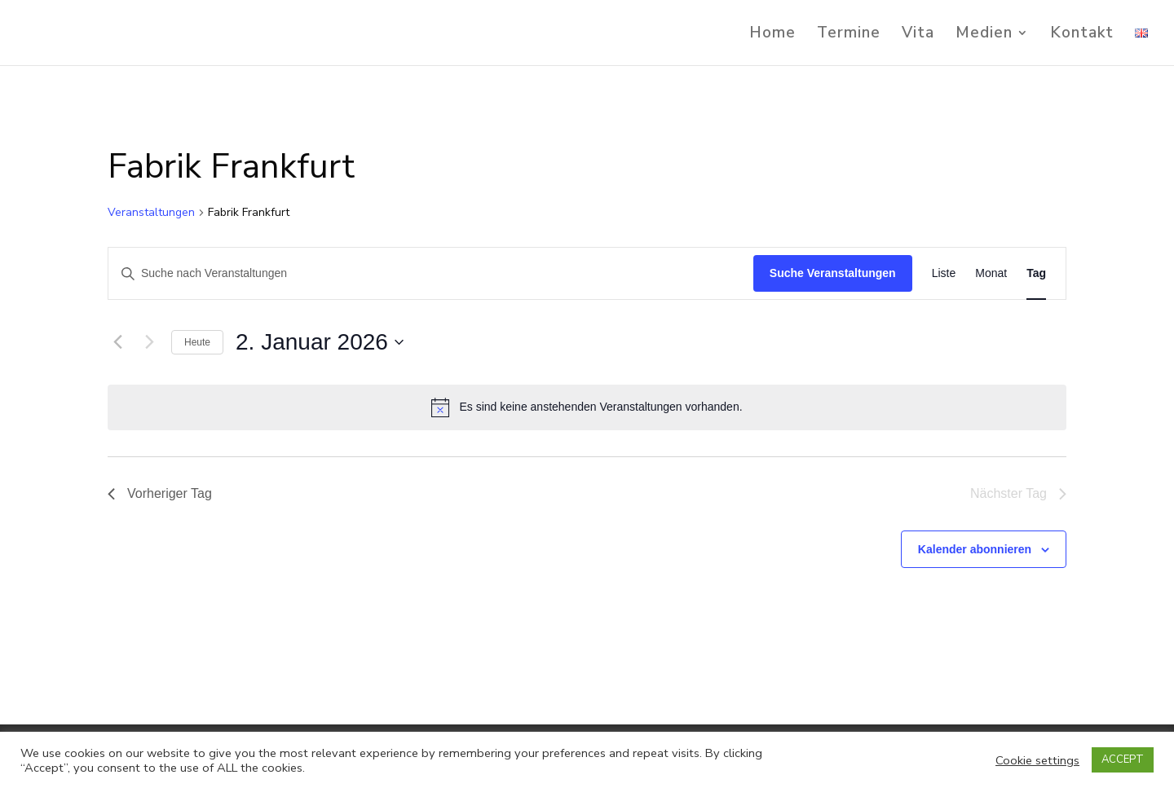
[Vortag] (117, 342)
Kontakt (1082, 35)
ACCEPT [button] (1122, 759)
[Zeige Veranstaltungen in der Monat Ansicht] (991, 273)
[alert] (587, 407)
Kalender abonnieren (974, 549)
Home (772, 35)
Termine (848, 35)
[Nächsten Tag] (149, 342)
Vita (918, 35)
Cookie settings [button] (1037, 760)
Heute (197, 342)
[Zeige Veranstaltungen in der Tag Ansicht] (1036, 273)
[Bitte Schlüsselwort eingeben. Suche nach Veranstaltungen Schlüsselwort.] (430, 273)
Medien (984, 35)
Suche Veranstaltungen (833, 273)
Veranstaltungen (151, 212)
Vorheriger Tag (160, 493)
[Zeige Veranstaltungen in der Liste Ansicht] (944, 273)
